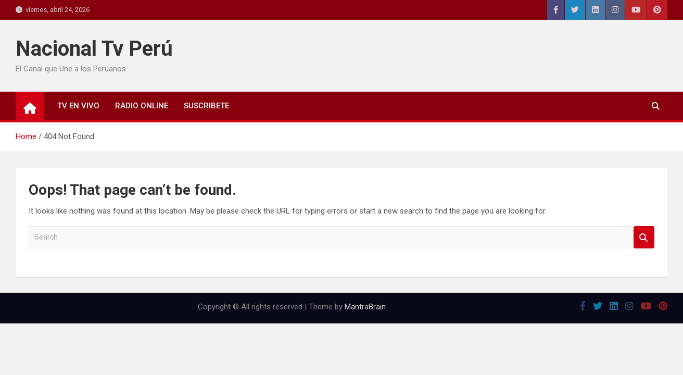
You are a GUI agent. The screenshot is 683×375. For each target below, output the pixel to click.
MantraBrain (365, 306)
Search (644, 237)
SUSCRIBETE (206, 105)
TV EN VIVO (78, 105)
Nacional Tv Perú (94, 48)
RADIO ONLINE (141, 105)
